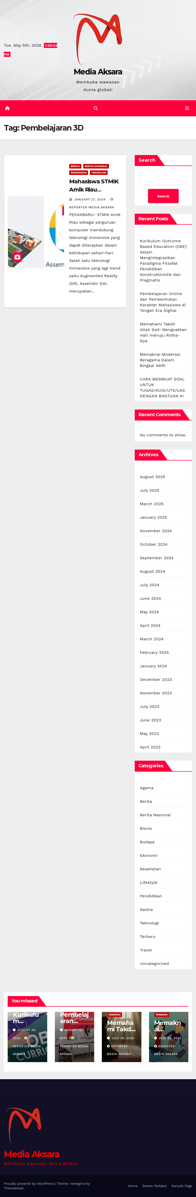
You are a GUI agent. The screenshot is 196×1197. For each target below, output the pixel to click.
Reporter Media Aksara (27, 1046)
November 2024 (156, 530)
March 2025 (152, 503)
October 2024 (153, 544)
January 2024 (153, 666)
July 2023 (149, 706)
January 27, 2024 (90, 199)
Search (147, 160)
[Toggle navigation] (187, 108)
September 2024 (157, 557)
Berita (75, 166)
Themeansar (13, 1188)
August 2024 (152, 571)
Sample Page (181, 1186)
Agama (146, 787)
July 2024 (149, 584)
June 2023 (150, 720)
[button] (96, 108)
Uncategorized (154, 963)
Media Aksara (98, 72)
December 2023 (156, 679)
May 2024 (149, 611)
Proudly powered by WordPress (29, 1184)
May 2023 (149, 733)
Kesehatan (150, 869)
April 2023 (150, 747)
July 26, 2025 (170, 1038)
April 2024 (150, 625)
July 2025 (149, 490)
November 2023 (156, 693)
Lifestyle (148, 882)
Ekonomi (148, 855)
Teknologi (98, 172)
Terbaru (147, 936)
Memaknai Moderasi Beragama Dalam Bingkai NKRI (160, 360)
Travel (146, 950)
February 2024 (154, 652)
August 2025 (152, 476)
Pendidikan (79, 172)
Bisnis (146, 828)
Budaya (147, 841)
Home (133, 1186)
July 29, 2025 (123, 1038)
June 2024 (150, 598)
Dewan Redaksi (154, 1186)
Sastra (146, 909)
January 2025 (153, 517)
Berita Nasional (96, 166)
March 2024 (152, 638)
